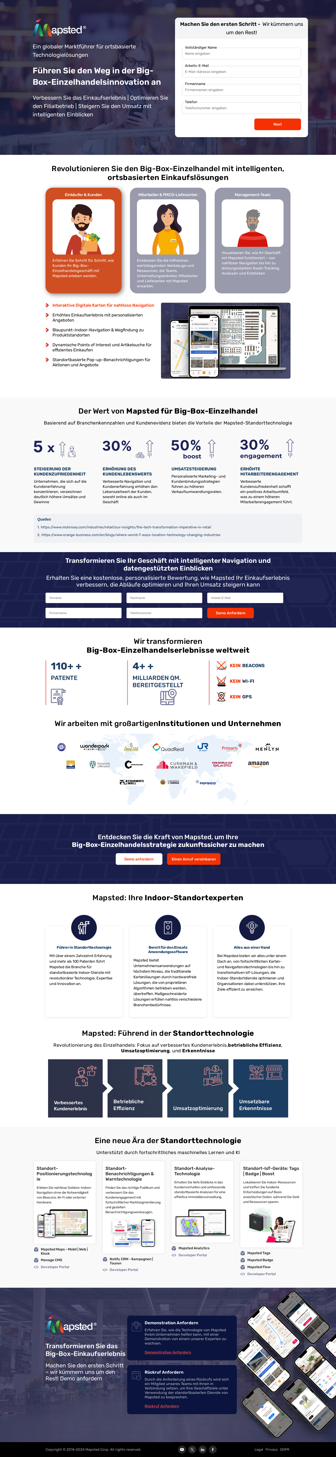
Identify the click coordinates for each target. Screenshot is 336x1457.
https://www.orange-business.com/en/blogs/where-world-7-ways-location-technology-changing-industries (131, 535)
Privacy (272, 1449)
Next (277, 124)
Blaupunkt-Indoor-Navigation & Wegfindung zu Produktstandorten (98, 332)
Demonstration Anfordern (168, 1352)
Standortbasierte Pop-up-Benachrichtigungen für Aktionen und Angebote (101, 362)
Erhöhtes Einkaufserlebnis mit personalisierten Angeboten (97, 317)
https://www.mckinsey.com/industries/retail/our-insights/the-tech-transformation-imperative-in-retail (126, 527)
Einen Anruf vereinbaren (194, 859)
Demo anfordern (139, 859)
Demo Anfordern (230, 613)
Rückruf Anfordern (162, 1406)
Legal (259, 1449)
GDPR (284, 1449)
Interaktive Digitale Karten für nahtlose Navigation (103, 305)
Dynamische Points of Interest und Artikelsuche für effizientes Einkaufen (102, 347)
